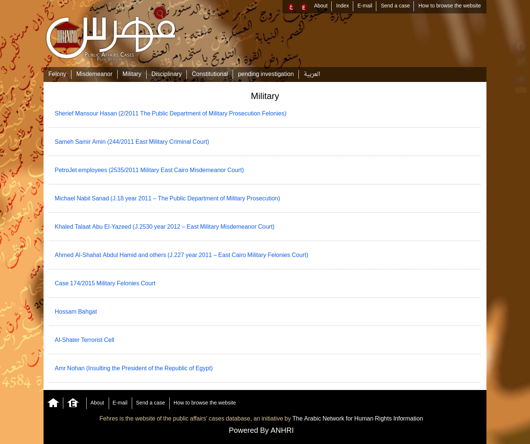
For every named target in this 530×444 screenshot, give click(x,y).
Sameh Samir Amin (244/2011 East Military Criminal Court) (132, 142)
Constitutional (210, 74)
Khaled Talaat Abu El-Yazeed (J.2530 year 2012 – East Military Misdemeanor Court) (165, 227)
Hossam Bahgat (76, 312)
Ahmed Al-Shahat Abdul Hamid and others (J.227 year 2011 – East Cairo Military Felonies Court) (181, 255)
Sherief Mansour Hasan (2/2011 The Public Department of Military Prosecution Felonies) (171, 114)
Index (342, 6)
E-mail (365, 6)
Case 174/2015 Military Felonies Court (105, 283)
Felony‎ (57, 74)
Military (131, 74)
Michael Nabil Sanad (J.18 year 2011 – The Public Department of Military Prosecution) (167, 198)
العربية (312, 74)
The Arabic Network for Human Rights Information (357, 419)
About (321, 6)
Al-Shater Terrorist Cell (84, 340)
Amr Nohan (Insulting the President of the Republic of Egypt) (134, 368)
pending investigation (266, 74)
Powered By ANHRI (261, 431)
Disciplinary (166, 74)
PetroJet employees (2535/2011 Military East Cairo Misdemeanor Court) (149, 170)
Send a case (395, 6)
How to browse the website (449, 6)
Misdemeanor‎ (94, 74)
